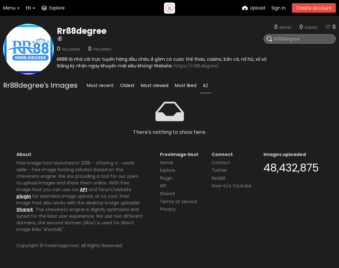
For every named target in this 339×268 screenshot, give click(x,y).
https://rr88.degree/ (196, 66)
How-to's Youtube (231, 186)
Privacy (168, 209)
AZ (205, 85)
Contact (221, 162)
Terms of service (178, 201)
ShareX (24, 209)
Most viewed (154, 85)
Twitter (219, 170)
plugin (23, 196)
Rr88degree (81, 31)
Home (166, 162)
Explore (167, 170)
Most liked (186, 85)
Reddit (219, 178)
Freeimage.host (62, 245)
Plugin (166, 178)
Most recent (100, 85)
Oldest (127, 85)
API (83, 189)
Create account (314, 8)
